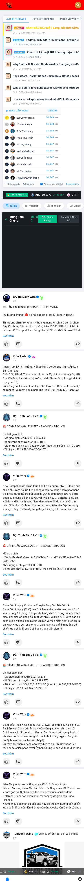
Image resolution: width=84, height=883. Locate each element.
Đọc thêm (8, 335)
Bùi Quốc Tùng (24, 157)
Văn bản (32, 205)
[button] (78, 5)
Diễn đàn (28, 184)
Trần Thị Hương (25, 131)
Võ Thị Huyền (24, 171)
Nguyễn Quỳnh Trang (28, 177)
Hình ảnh (54, 205)
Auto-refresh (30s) (51, 184)
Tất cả (11, 205)
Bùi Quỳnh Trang (25, 117)
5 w (14, 301)
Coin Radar (20, 356)
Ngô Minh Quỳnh (25, 151)
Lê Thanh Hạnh (24, 124)
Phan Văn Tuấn (24, 164)
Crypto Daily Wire (24, 296)
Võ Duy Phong (24, 144)
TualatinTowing (23, 833)
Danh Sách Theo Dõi (69, 219)
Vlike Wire (19, 475)
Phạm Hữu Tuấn (25, 137)
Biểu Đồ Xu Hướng (47, 219)
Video (75, 205)
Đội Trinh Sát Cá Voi (26, 416)
